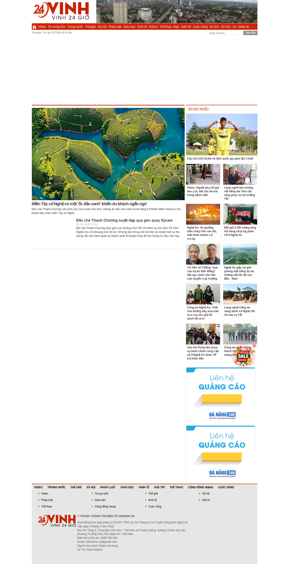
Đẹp (176, 26)
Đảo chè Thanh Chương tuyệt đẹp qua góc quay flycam (124, 220)
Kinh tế (142, 26)
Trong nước (75, 26)
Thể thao (166, 26)
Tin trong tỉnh (56, 26)
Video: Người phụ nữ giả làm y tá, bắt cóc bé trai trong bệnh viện (203, 191)
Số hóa (226, 26)
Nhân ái (243, 26)
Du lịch (214, 26)
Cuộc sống (200, 26)
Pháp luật (115, 26)
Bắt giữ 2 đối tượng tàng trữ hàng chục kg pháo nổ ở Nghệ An (240, 231)
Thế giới (90, 26)
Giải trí (153, 26)
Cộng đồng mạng (200, 487)
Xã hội (102, 26)
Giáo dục (129, 26)
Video (42, 26)
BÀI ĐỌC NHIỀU (198, 109)
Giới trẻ (186, 26)
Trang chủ (34, 27)
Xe (234, 26)
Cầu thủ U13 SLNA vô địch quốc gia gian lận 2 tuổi (220, 158)
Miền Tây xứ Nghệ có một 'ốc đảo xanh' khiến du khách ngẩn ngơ (89, 204)
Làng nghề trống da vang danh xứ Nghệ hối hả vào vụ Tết (239, 311)
